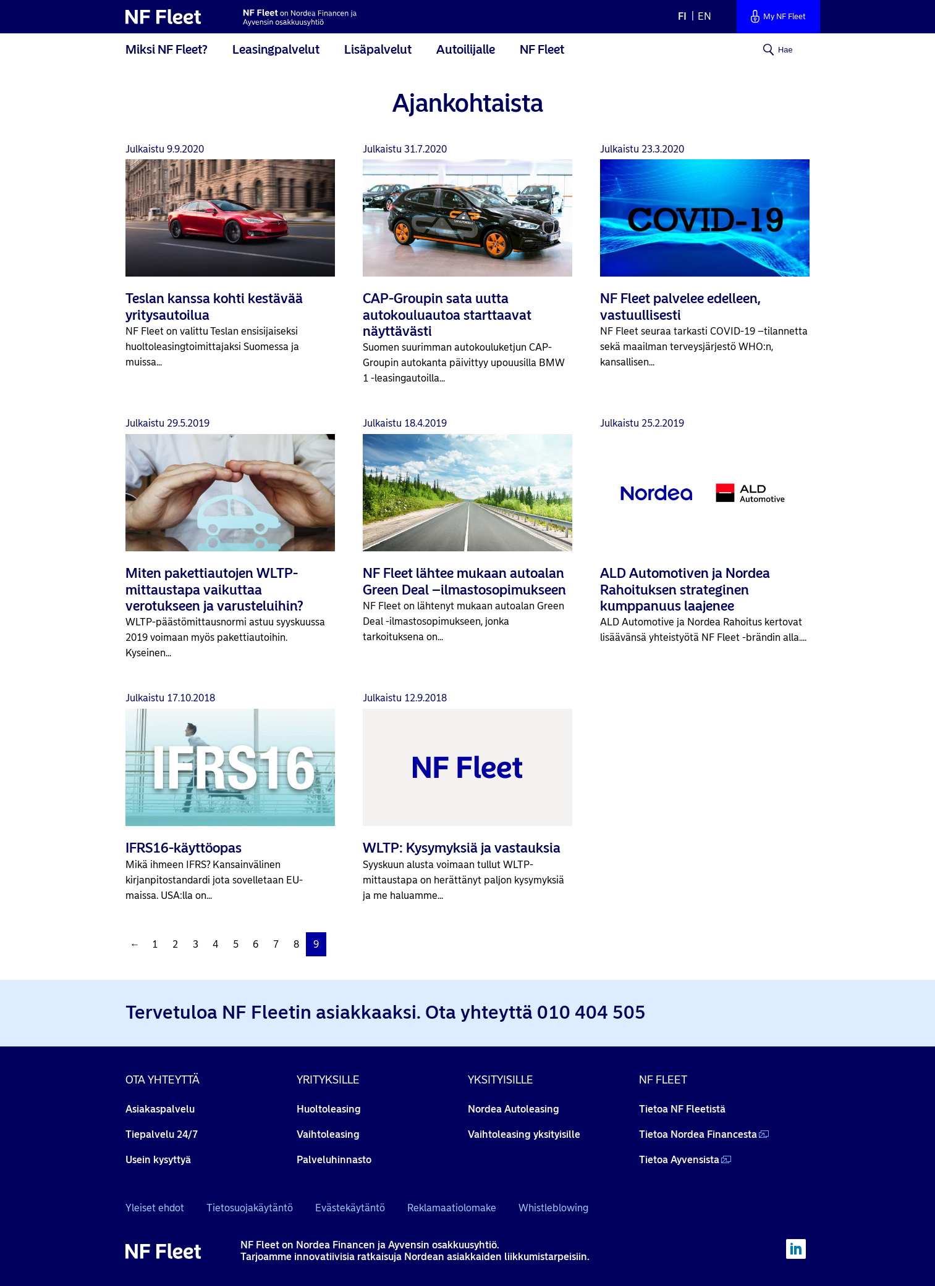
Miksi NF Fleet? (166, 49)
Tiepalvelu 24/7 (161, 1134)
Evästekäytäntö (350, 1208)
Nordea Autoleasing (513, 1109)
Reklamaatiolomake (451, 1208)
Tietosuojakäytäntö (249, 1208)
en (704, 16)
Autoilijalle (465, 49)
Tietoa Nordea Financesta (698, 1134)
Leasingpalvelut (275, 49)
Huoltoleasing (329, 1109)
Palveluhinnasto (334, 1160)
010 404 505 (591, 1012)
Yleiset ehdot (154, 1208)
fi (682, 16)
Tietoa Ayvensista (679, 1160)
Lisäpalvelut (378, 49)
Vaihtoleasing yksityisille (524, 1134)
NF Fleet (542, 49)
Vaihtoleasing (328, 1134)
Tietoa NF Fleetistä (682, 1109)
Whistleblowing (553, 1208)
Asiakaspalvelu (160, 1109)
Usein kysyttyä (158, 1160)
